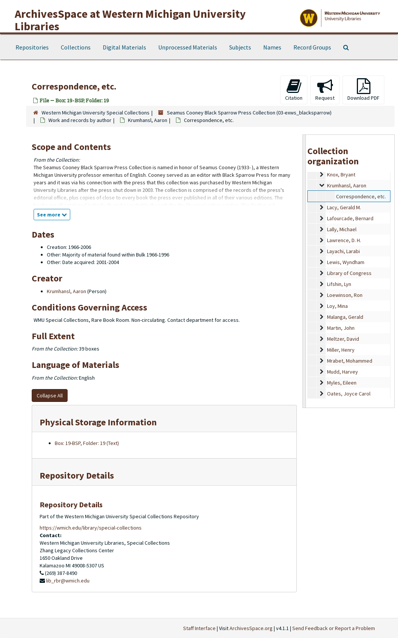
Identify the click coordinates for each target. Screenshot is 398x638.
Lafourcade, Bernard (350, 218)
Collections (76, 47)
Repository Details (77, 475)
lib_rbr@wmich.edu (67, 580)
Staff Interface (199, 628)
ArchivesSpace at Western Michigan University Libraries (130, 19)
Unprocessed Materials (187, 47)
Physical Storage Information (98, 422)
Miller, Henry (341, 349)
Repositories (32, 47)
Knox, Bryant (341, 174)
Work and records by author (79, 120)
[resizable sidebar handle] (304, 271)
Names (272, 47)
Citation (293, 89)
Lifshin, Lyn (339, 284)
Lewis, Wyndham (345, 262)
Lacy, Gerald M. (344, 207)
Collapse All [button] (50, 395)
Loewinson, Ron (345, 295)
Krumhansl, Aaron (147, 120)
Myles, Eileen (341, 382)
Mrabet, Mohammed (349, 360)
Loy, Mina (337, 306)
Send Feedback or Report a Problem (333, 628)
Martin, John (341, 327)
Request (325, 89)
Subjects (240, 47)
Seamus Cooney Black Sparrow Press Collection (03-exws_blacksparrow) (249, 112)
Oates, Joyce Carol (348, 393)
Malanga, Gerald (345, 317)
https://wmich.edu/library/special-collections (91, 527)
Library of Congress (349, 273)
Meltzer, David (343, 338)
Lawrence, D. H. (344, 240)
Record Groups (312, 47)
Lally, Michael (341, 229)
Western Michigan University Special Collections (96, 112)
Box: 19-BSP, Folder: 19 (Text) (87, 443)
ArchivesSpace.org (251, 628)
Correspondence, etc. (361, 196)
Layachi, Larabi (343, 251)
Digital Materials (124, 47)
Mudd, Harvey (342, 371)
